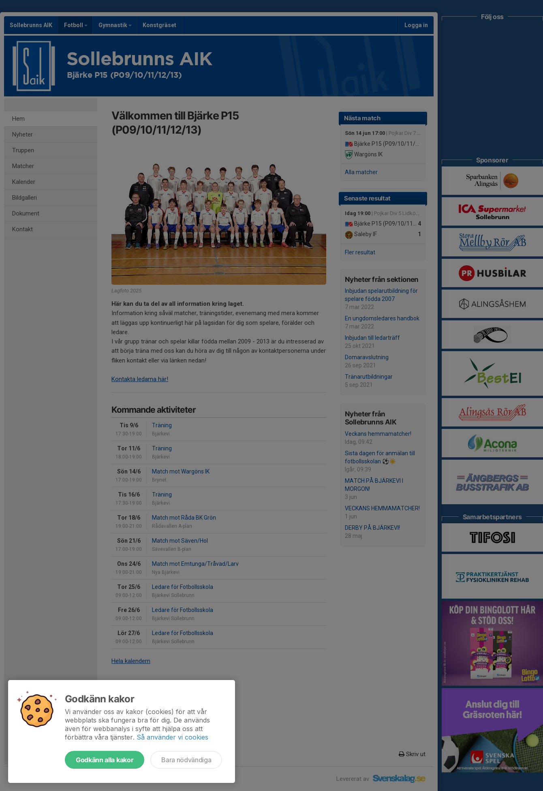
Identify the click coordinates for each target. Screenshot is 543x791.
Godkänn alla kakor (104, 760)
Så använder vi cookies (172, 737)
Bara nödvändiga (186, 760)
